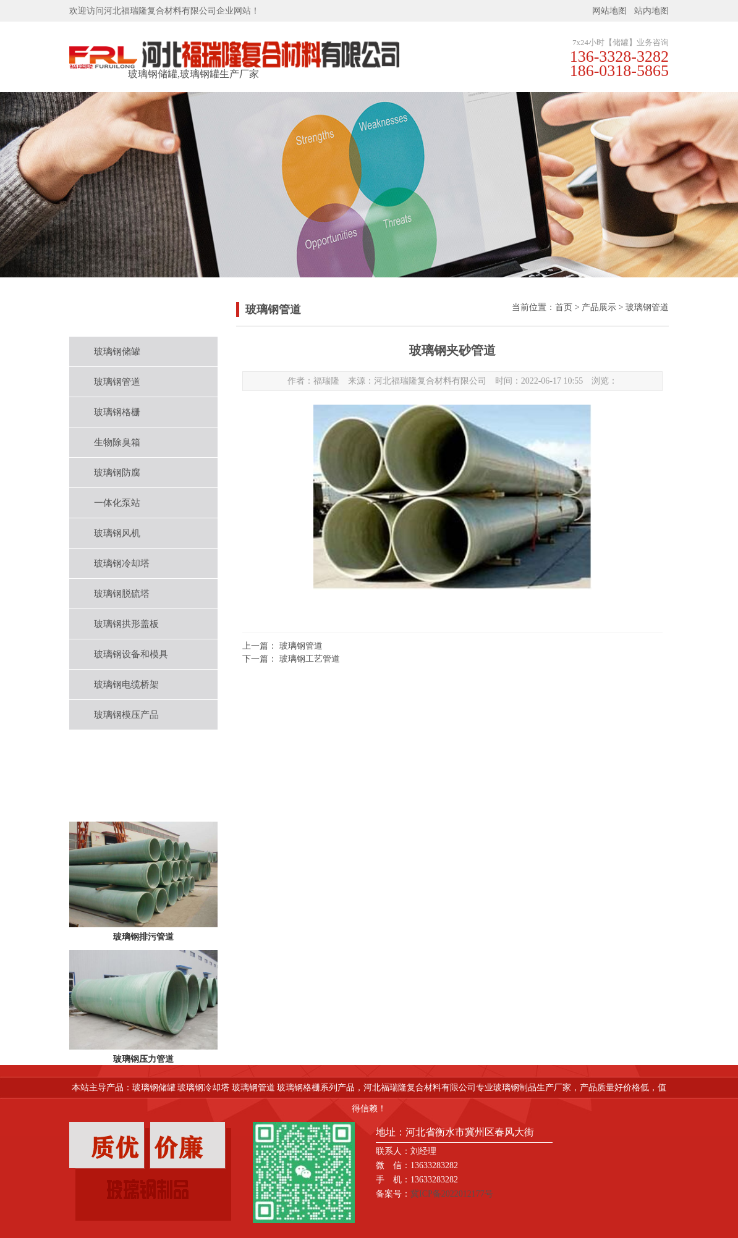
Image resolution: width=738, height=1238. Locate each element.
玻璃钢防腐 (117, 473)
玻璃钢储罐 (117, 351)
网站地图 (609, 10)
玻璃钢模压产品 (126, 715)
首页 (563, 307)
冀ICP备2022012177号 (451, 1193)
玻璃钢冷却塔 (122, 563)
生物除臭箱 (117, 442)
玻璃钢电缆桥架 (126, 684)
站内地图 (651, 10)
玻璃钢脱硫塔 (122, 594)
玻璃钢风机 (117, 533)
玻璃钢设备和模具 (131, 654)
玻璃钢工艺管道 (309, 658)
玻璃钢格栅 (117, 412)
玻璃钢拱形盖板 (126, 624)
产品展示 (599, 307)
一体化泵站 (117, 503)
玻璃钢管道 (117, 382)
